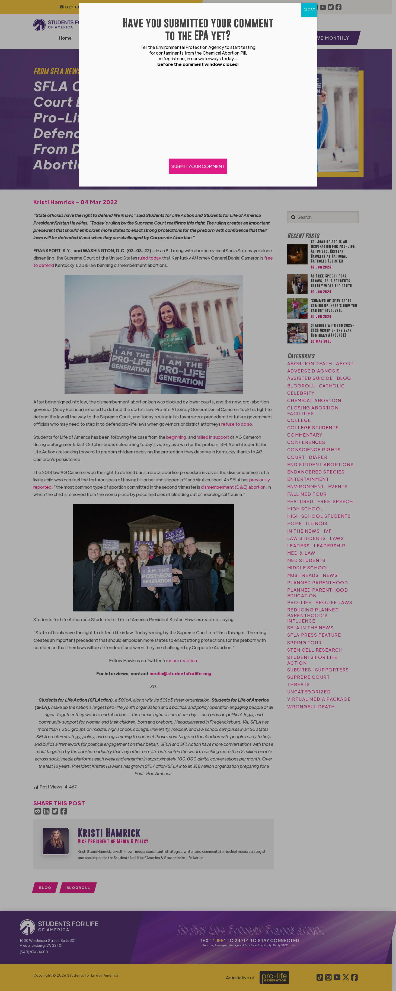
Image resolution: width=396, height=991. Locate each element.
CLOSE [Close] (309, 10)
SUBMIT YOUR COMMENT (198, 166)
